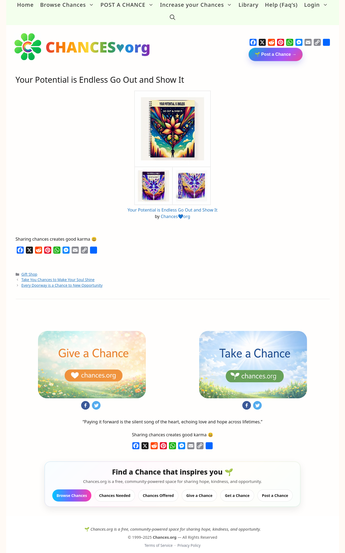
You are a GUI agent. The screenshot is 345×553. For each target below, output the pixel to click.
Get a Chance (237, 489)
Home (25, 4)
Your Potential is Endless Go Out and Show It (172, 204)
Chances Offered (158, 489)
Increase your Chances (197, 5)
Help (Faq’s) (281, 4)
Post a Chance (275, 489)
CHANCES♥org (98, 41)
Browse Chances (68, 5)
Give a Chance (199, 489)
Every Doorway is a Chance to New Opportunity (61, 279)
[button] (172, 14)
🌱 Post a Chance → (275, 48)
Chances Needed (114, 489)
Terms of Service (158, 539)
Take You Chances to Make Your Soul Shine (57, 274)
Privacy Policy (189, 539)
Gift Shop (29, 268)
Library (248, 4)
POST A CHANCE (129, 5)
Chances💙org (175, 211)
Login (317, 5)
